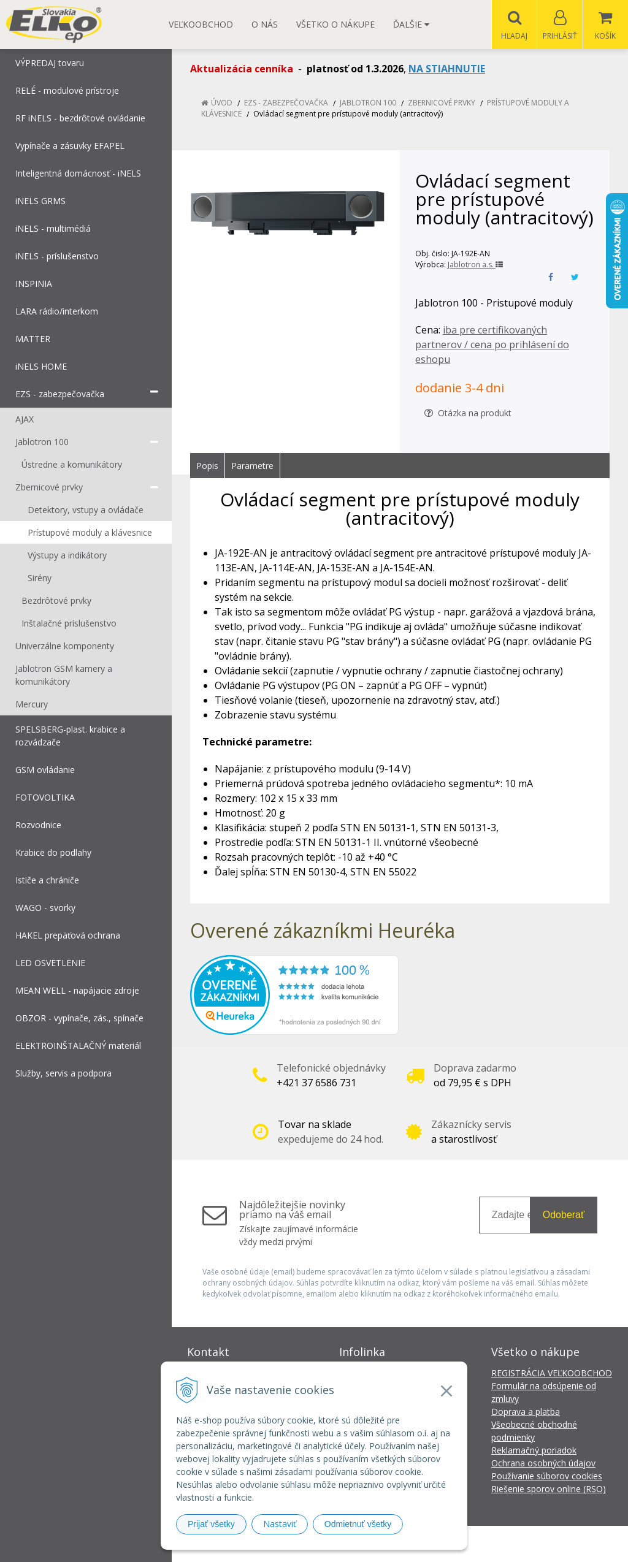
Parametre (252, 466)
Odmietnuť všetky (358, 1524)
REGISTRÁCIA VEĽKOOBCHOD (551, 1373)
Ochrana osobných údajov (543, 1463)
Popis (207, 466)
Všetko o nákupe (335, 24)
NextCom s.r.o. (534, 1544)
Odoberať (563, 1215)
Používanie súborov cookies (546, 1476)
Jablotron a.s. (475, 265)
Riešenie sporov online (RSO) (548, 1489)
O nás (264, 24)
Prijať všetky (211, 1524)
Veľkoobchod (201, 24)
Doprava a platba (525, 1412)
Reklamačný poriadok (533, 1451)
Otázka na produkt (467, 413)
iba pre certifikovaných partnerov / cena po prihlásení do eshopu (492, 345)
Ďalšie (411, 24)
